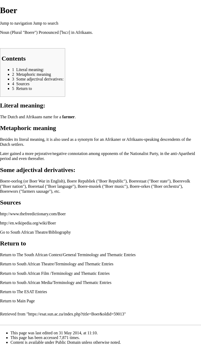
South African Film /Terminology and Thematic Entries (63, 273)
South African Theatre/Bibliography (40, 232)
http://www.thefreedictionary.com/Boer (33, 214)
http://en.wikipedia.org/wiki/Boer (28, 223)
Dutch (13, 117)
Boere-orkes (140, 186)
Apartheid (186, 153)
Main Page (26, 301)
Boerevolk (181, 181)
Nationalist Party (144, 153)
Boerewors (9, 191)
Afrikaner (113, 139)
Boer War (37, 181)
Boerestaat (138, 181)
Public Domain (68, 342)
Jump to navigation (16, 23)
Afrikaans (83, 32)
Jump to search (45, 23)
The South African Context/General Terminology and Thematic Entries (76, 255)
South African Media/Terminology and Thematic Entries (64, 282)
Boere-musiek (89, 186)
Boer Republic (111, 181)
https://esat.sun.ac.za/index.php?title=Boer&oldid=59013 (76, 314)
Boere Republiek (81, 181)
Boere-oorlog (11, 181)
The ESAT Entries (32, 291)
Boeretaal (36, 186)
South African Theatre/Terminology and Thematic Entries (65, 264)
